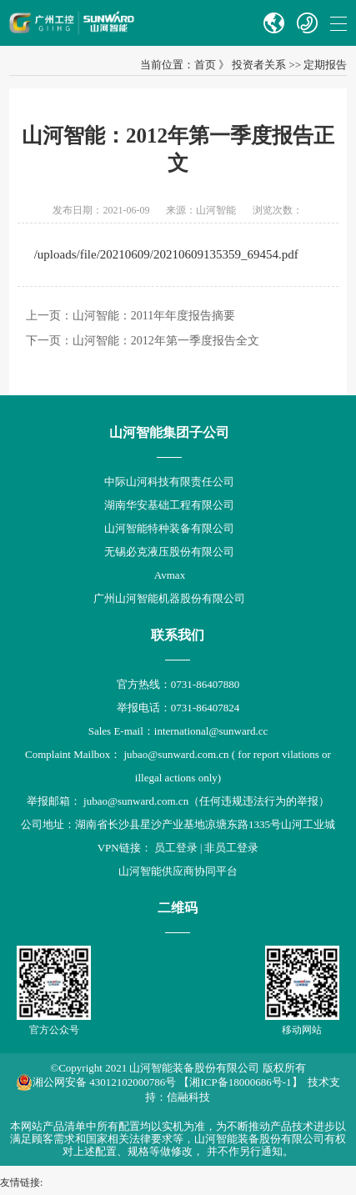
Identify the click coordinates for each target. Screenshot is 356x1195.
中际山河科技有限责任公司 (169, 481)
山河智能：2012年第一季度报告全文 (166, 340)
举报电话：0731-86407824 (178, 707)
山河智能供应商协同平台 (178, 871)
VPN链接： (126, 847)
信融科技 (188, 1097)
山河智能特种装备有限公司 (169, 528)
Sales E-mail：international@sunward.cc (178, 731)
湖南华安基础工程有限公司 (169, 505)
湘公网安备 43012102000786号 (96, 1082)
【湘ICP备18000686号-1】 (240, 1082)
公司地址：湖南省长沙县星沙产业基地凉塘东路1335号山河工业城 (178, 824)
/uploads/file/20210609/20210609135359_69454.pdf (166, 254)
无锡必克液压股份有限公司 (169, 551)
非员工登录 (231, 847)
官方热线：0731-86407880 (178, 684)
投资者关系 (259, 64)
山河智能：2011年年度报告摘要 (154, 315)
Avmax (169, 575)
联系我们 (177, 635)
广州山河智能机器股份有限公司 (169, 598)
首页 (205, 64)
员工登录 (176, 847)
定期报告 (325, 64)
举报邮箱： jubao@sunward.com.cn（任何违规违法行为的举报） (178, 801)
